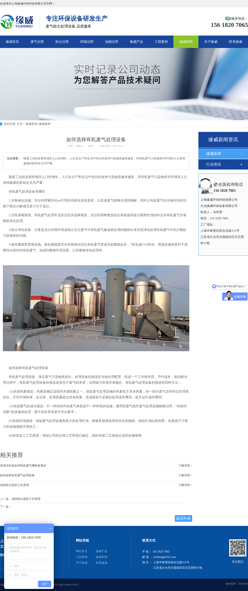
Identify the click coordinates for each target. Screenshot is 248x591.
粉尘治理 (62, 41)
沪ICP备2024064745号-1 (66, 584)
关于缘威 (210, 41)
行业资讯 (213, 164)
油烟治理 (111, 41)
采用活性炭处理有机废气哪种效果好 (23, 465)
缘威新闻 (186, 41)
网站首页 (81, 551)
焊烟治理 (86, 41)
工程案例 (161, 41)
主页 (20, 123)
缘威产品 (136, 41)
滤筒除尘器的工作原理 (14, 485)
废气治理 (37, 41)
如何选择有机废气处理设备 (17, 475)
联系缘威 (235, 41)
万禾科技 (243, 583)
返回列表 (183, 518)
